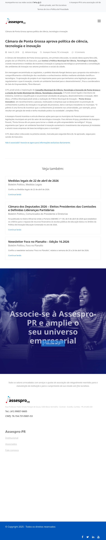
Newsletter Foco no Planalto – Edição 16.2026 (38, 242)
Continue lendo (14, 194)
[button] (99, 21)
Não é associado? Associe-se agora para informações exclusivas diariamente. (37, 142)
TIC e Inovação (62, 52)
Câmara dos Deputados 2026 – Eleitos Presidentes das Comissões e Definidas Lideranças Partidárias (52, 208)
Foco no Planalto (34, 245)
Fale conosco (12, 451)
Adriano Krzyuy (31, 52)
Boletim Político (16, 184)
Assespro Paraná (49, 52)
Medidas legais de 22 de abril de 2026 (33, 181)
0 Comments (80, 52)
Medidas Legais (34, 184)
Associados (11, 445)
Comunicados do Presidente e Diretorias (47, 213)
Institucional (11, 439)
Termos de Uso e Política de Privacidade (53, 9)
